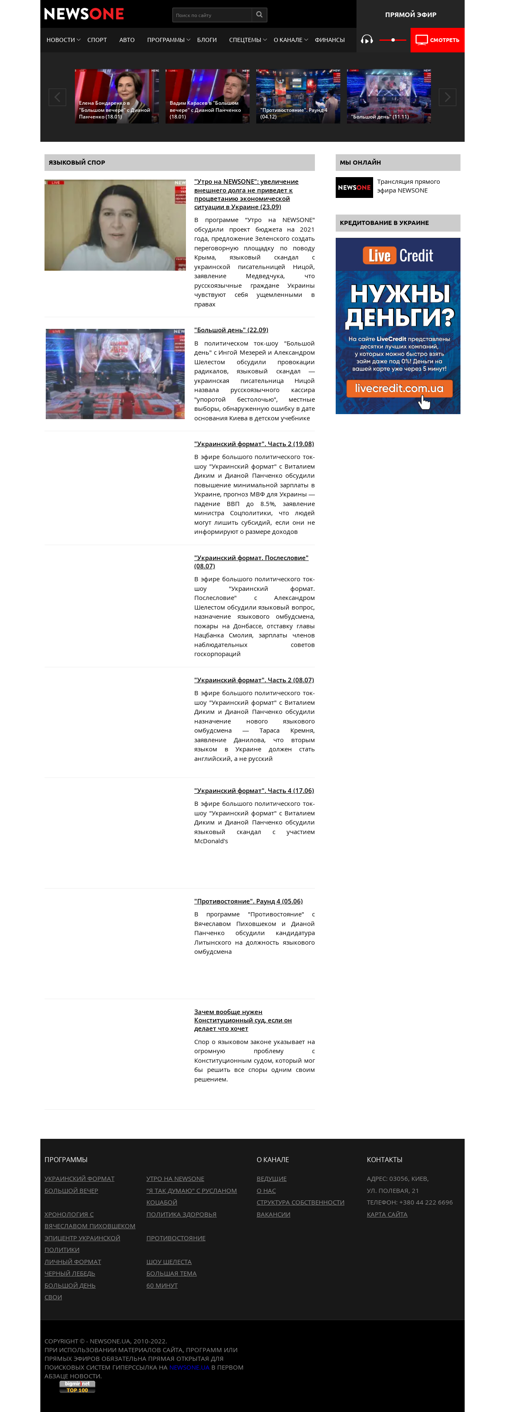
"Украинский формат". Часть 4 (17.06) (254, 790)
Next (447, 97)
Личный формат (73, 1261)
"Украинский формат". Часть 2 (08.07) (254, 680)
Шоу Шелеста (169, 1261)
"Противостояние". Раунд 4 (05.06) (248, 901)
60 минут (162, 1285)
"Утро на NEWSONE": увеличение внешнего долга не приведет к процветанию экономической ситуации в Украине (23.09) (246, 194)
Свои (53, 1297)
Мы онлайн (360, 162)
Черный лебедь (70, 1273)
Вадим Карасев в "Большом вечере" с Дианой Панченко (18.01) (205, 109)
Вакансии (273, 1214)
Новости (61, 40)
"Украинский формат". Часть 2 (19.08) (254, 443)
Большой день (70, 1285)
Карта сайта (387, 1214)
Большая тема (171, 1273)
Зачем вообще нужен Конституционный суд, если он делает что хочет (243, 1020)
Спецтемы (245, 40)
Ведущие (272, 1178)
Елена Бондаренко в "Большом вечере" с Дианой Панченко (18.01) (114, 109)
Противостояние (175, 1238)
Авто (127, 40)
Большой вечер (71, 1190)
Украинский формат (79, 1178)
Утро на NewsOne (175, 1178)
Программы (166, 40)
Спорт (97, 40)
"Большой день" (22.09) (231, 330)
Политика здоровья (181, 1214)
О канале (288, 40)
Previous (57, 97)
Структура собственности (300, 1202)
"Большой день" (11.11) (380, 116)
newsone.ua (189, 1367)
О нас (266, 1190)
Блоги (207, 40)
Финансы (330, 40)
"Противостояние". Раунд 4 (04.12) (293, 113)
